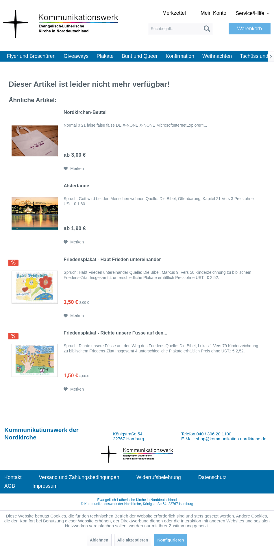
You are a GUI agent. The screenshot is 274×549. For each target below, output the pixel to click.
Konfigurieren (170, 540)
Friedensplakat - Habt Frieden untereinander (112, 259)
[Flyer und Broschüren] (31, 56)
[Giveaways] (76, 56)
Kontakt (13, 477)
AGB (9, 486)
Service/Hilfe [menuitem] (251, 13)
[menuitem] (180, 28)
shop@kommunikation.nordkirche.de (231, 438)
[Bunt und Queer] (140, 56)
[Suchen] (207, 28)
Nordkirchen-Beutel (85, 112)
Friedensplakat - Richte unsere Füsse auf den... (115, 332)
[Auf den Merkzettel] (74, 168)
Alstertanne (76, 185)
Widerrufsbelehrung (158, 477)
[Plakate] (105, 56)
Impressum (45, 486)
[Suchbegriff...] (180, 28)
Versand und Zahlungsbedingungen (79, 477)
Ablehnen (99, 540)
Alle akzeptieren (132, 540)
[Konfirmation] (180, 56)
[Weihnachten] (217, 56)
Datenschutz (212, 477)
